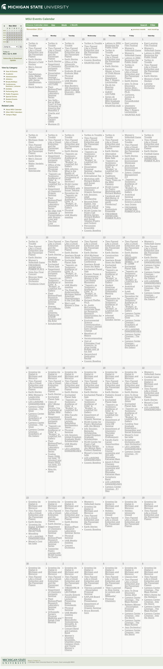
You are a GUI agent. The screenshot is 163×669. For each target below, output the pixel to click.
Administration (11, 77)
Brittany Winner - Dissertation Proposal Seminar (133, 607)
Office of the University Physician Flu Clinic (71, 65)
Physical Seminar (69, 77)
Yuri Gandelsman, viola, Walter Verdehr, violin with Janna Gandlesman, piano (35, 78)
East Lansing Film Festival (131, 44)
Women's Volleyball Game (133, 49)
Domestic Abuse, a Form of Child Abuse (112, 71)
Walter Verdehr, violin (36, 164)
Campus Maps (11, 115)
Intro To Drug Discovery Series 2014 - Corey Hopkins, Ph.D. (132, 87)
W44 (4, 30)
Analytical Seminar (130, 195)
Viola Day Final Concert (36, 273)
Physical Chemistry (110, 600)
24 (9, 39)
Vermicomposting (93, 338)
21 (19, 37)
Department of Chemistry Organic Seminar (54, 192)
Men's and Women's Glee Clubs (72, 305)
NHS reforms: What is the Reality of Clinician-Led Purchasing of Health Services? (72, 175)
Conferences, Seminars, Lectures (13, 85)
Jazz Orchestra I (133, 627)
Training (9, 102)
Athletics (9, 79)
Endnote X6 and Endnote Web (73, 72)
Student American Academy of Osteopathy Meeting (111, 289)
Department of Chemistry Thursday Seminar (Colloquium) (112, 432)
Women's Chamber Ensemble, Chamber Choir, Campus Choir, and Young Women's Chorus (73, 642)
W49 (4, 42)
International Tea (92, 176)
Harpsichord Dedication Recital (90, 356)
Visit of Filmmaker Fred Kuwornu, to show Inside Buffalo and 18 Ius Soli (92, 346)
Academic (9, 74)
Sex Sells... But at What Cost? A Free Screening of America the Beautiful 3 (54, 105)
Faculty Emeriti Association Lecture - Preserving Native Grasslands (72, 600)
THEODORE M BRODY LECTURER (72, 590)
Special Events (11, 97)
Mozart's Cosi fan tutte (93, 454)
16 (7, 37)
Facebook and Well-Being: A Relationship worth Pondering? (112, 200)
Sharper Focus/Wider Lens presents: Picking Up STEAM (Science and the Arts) (54, 313)
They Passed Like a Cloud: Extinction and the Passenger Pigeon (35, 52)
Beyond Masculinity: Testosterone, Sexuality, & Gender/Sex (72, 621)
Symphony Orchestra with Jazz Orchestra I (133, 442)
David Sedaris (35, 87)
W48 (4, 39)
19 (14, 37)
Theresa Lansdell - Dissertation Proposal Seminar (93, 591)
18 (12, 37)
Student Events (11, 99)
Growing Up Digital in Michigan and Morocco (35, 375)
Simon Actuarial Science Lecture (133, 200)
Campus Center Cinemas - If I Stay (113, 489)
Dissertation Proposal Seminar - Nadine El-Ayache (93, 170)
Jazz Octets (130, 204)
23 (7, 39)
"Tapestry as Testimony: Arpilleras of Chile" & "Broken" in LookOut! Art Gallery (54, 180)
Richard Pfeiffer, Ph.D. (92, 301)
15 (21, 35)
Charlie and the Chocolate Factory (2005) (54, 117)
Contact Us (36, 660)
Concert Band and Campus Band (72, 630)
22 (21, 37)
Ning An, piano (52, 470)
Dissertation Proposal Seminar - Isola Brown (54, 76)
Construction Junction (111, 256)
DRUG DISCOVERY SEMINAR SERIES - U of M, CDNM (132, 259)
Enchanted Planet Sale (53, 265)
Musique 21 (54, 124)
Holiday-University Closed (110, 512)
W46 (4, 35)
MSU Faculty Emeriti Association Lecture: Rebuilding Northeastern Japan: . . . (71, 421)
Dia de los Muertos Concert (110, 87)
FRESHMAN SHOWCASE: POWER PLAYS (113, 216)
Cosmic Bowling (92, 60)
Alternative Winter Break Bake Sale (111, 156)
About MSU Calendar (14, 110)
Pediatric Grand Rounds (113, 396)
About (30, 660)
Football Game (151, 154)
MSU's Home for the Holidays (152, 596)
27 (9, 30)
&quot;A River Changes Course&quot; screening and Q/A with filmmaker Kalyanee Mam (112, 468)
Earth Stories (35, 59)
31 (19, 30)
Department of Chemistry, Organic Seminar (92, 417)
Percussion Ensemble (90, 226)
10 (9, 35)
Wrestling (33, 533)
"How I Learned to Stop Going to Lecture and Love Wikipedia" (113, 592)
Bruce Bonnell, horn (91, 611)
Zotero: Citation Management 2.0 (133, 174)
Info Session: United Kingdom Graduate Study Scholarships (73, 438)
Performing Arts (12, 91)
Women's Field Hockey (35, 63)
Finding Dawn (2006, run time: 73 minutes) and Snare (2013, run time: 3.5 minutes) (54, 460)
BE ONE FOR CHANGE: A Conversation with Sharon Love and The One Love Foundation (55, 218)
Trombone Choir (36, 284)
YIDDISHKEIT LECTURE (54, 83)
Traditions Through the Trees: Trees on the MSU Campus (113, 180)
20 (16, 37)
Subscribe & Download (12, 58)
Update (13, 60)
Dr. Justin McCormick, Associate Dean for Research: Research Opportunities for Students (93, 311)
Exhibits (9, 89)
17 (9, 37)
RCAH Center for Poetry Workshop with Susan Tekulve (72, 187)
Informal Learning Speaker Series (112, 317)
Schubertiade (54, 323)
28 (12, 30)
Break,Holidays (11, 82)
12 (14, 35)
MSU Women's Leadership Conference (35, 397)
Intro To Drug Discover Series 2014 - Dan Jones (133, 398)
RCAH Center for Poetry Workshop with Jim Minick (93, 424)
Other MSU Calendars (14, 112)
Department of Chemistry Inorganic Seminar (54, 67)
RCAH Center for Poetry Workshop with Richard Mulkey (113, 190)
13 (16, 35)
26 (7, 30)
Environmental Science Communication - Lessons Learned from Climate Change (93, 325)
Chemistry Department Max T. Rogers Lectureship (112, 79)
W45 (4, 33)
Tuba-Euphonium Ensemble (111, 209)
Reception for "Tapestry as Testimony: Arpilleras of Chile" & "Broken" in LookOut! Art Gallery (71, 200)
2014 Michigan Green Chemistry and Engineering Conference (92, 258)
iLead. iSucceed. (130, 292)
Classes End (131, 577)
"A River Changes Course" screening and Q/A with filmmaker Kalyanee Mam (112, 452)
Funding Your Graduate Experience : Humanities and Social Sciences (133, 428)
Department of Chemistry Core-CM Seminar (112, 423)
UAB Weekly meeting (71, 82)
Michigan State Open (35, 141)
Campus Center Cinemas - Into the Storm (132, 615)
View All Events (11, 71)
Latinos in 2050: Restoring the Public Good (113, 45)
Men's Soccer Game (35, 68)
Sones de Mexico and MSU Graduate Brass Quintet (112, 100)
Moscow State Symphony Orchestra (35, 279)
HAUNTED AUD (92, 63)
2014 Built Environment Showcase (131, 160)
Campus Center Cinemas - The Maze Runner (132, 599)
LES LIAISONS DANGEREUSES (133, 330)
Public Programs (12, 94)
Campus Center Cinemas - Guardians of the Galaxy (132, 323)
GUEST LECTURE (110, 93)
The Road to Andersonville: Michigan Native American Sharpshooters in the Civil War (73, 295)
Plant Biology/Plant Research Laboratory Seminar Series (55, 92)
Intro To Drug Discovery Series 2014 (131, 592)
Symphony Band (110, 478)
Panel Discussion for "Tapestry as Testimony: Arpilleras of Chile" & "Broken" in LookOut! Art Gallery (112, 304)
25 (12, 39)
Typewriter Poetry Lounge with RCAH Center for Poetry (54, 553)
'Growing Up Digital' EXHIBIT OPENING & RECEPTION (36, 527)
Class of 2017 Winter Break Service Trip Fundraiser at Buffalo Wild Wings (54, 408)
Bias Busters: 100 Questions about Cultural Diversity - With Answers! (72, 89)
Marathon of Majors (90, 334)
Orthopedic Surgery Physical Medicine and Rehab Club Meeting (54, 617)
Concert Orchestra (70, 546)
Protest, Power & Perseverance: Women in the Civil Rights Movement (92, 278)
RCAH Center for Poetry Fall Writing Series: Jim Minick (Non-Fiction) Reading (92, 446)
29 (14, 30)
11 (12, 35)
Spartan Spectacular (34, 169)
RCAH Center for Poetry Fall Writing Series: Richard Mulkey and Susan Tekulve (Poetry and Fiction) (92, 216)
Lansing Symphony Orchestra (149, 85)
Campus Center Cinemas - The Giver (132, 315)
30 (16, 30)
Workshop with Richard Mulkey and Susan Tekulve (92, 182)
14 (19, 35)
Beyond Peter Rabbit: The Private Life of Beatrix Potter (91, 204)
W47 (4, 37)
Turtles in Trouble (33, 44)
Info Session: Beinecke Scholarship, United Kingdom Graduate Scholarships (92, 433)
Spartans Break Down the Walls (54, 259)
